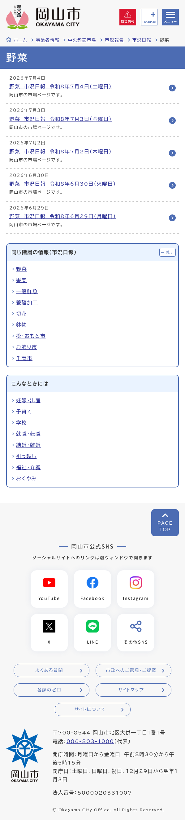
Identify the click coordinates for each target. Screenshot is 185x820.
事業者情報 (47, 40)
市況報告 (114, 40)
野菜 (21, 269)
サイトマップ (131, 690)
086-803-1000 (90, 741)
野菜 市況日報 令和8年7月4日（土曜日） (60, 86)
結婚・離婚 (28, 445)
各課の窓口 (49, 690)
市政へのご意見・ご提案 (131, 670)
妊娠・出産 (28, 400)
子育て (24, 411)
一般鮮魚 (27, 291)
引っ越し (26, 456)
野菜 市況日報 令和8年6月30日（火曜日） (62, 183)
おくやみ (26, 478)
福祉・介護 (28, 467)
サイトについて (90, 709)
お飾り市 (26, 347)
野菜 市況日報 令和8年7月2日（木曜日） (60, 151)
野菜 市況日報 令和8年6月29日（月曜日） (62, 216)
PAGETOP (165, 526)
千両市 (24, 358)
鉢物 (21, 324)
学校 (21, 422)
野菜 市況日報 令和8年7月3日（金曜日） (60, 119)
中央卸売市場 (82, 40)
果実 (21, 280)
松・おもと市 (31, 335)
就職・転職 (28, 433)
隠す (170, 252)
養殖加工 (27, 302)
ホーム (20, 40)
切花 (21, 313)
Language (149, 21)
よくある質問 (49, 670)
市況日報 (141, 40)
